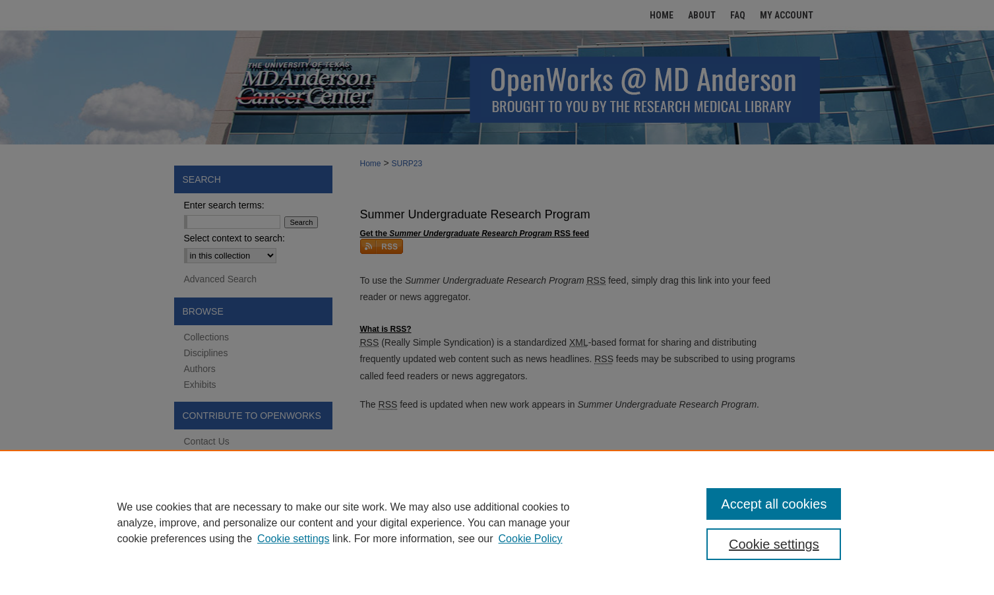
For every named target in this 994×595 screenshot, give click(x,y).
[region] (497, 522)
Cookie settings (293, 538)
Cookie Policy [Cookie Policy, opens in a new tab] (531, 538)
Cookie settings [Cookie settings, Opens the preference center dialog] (774, 544)
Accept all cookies (773, 504)
